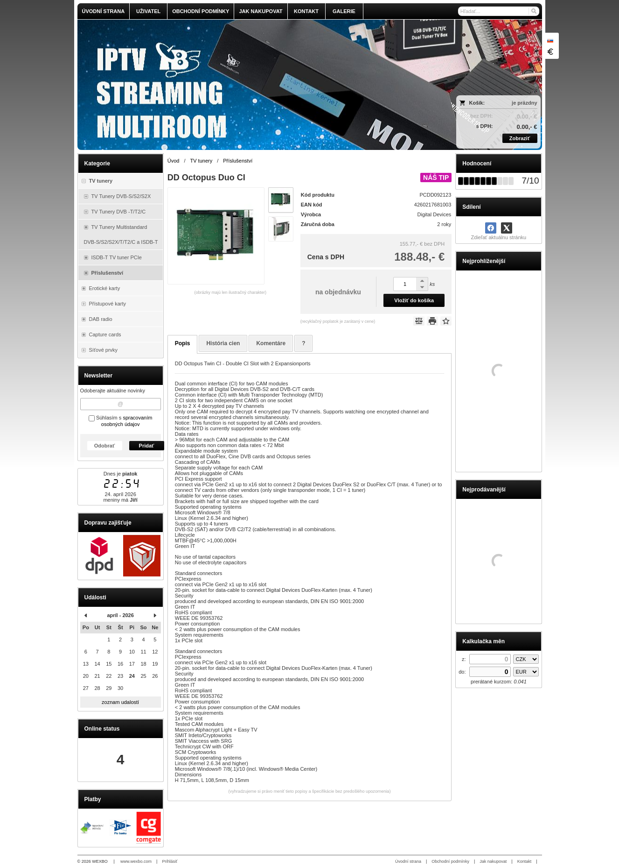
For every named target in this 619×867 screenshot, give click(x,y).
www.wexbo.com (136, 861)
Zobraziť (519, 138)
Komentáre (270, 343)
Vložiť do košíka (414, 300)
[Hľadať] (533, 11)
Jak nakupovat (493, 861)
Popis (182, 343)
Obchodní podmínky (450, 861)
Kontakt (524, 861)
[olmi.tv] (252, 84)
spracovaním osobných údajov (127, 421)
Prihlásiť (169, 861)
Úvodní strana (408, 861)
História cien (223, 343)
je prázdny (524, 103)
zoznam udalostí (120, 702)
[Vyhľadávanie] (498, 11)
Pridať (146, 445)
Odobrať (104, 445)
